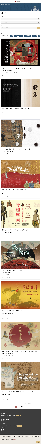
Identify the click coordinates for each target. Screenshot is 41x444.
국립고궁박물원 (19, 1)
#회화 (7, 35)
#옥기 (16, 35)
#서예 (3, 35)
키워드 (2, 25)
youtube (6, 420)
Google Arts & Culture (8, 420)
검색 (38, 28)
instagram (4, 420)
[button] (36, 1)
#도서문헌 (34, 35)
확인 (38, 442)
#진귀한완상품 (27, 35)
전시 (4, 4)
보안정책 (14, 439)
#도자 (11, 35)
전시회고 (8, 4)
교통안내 (18, 415)
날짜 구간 (3, 16)
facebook (1, 420)
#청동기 (20, 35)
